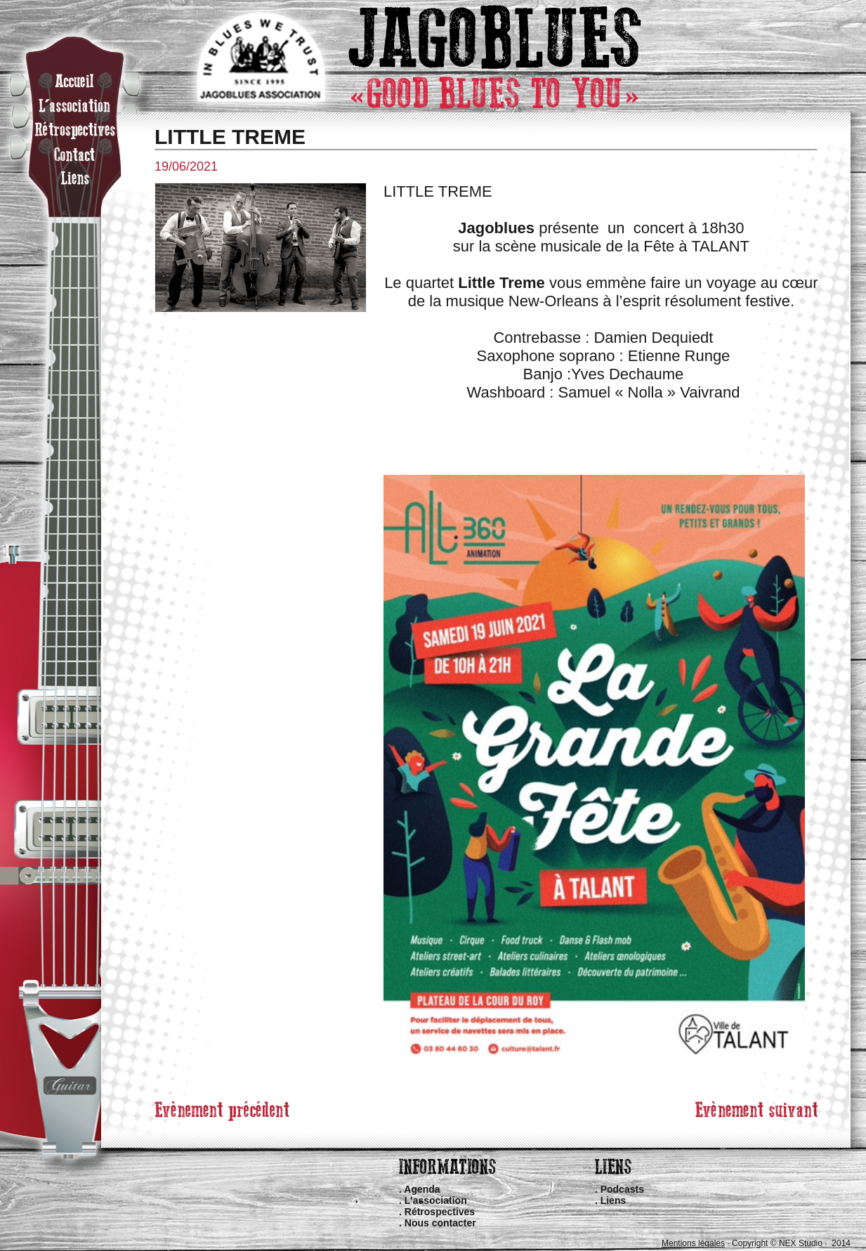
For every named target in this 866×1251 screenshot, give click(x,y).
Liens (613, 1200)
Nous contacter (440, 1223)
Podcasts (622, 1189)
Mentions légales (693, 1243)
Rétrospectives (440, 1211)
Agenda (422, 1189)
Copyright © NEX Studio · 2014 (791, 1243)
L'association (436, 1200)
